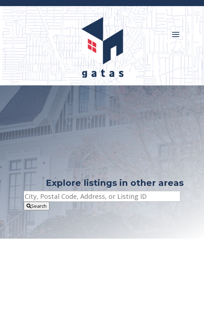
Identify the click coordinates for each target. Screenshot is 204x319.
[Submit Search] (36, 206)
